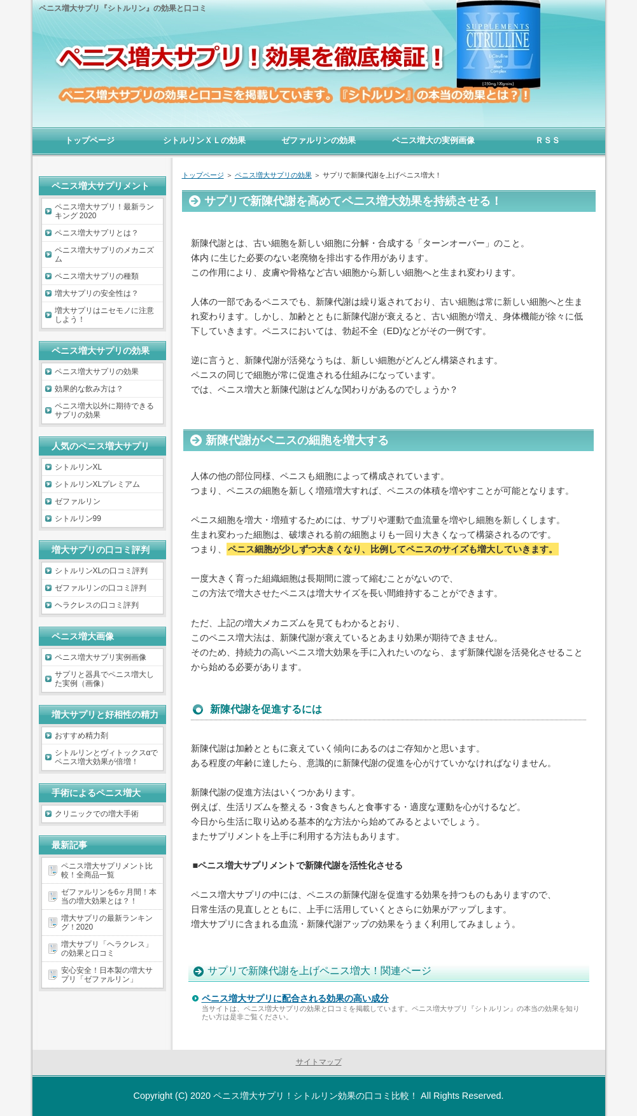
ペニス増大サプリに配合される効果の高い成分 (295, 998)
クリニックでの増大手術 (97, 813)
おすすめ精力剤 (81, 735)
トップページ (90, 140)
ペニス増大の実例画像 (433, 140)
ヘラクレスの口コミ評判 (97, 605)
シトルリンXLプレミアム (98, 484)
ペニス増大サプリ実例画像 (100, 657)
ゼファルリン (78, 501)
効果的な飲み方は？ (89, 388)
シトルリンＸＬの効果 (204, 140)
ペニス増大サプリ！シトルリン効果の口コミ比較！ (315, 1096)
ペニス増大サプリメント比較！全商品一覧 (107, 870)
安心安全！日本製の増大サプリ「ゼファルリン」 (107, 975)
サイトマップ (319, 1061)
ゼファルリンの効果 (318, 140)
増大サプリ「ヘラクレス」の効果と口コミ (107, 949)
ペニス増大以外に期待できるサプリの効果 (104, 410)
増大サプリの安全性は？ (97, 293)
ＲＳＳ (547, 140)
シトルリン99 (78, 518)
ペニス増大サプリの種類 (97, 276)
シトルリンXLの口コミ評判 (101, 570)
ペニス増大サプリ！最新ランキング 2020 (104, 211)
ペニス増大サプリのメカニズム (104, 254)
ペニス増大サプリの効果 (97, 371)
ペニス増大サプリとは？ (97, 232)
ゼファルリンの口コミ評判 (100, 587)
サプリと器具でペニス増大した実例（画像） (104, 679)
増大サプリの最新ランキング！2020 (107, 922)
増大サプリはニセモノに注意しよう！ (104, 315)
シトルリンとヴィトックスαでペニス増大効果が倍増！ (106, 757)
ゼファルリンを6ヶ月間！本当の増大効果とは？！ (109, 896)
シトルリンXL (78, 467)
